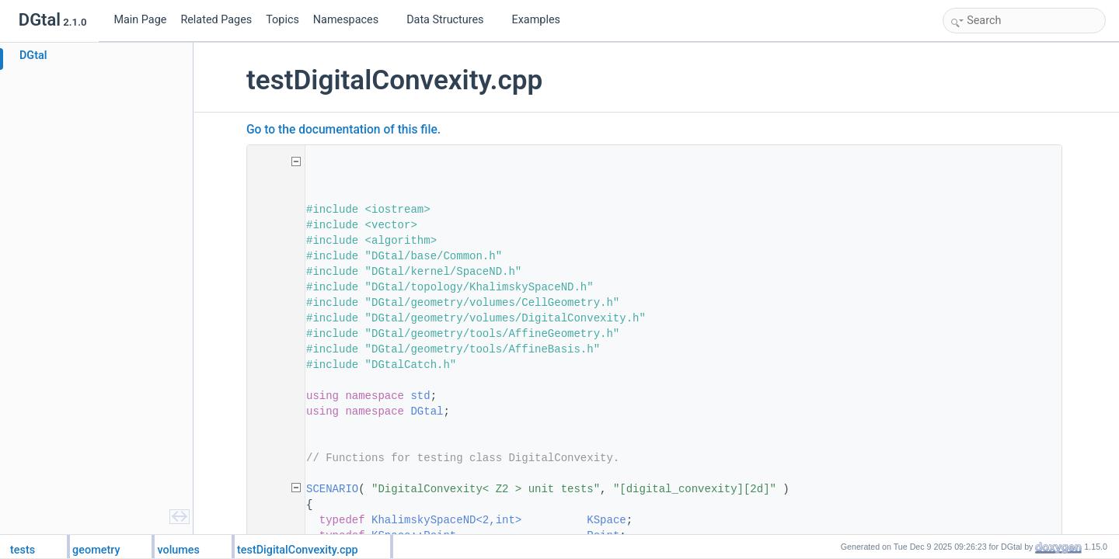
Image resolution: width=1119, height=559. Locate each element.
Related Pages (216, 19)
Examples (536, 19)
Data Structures (451, 19)
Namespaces (352, 19)
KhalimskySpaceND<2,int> (449, 520)
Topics (282, 19)
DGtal (429, 411)
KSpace (608, 520)
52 (274, 489)
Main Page (139, 19)
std (422, 396)
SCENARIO (335, 489)
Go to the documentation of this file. (346, 130)
